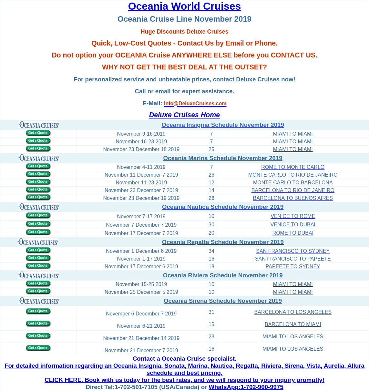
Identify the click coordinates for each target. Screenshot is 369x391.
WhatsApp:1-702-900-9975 (246, 387)
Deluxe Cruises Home (184, 115)
